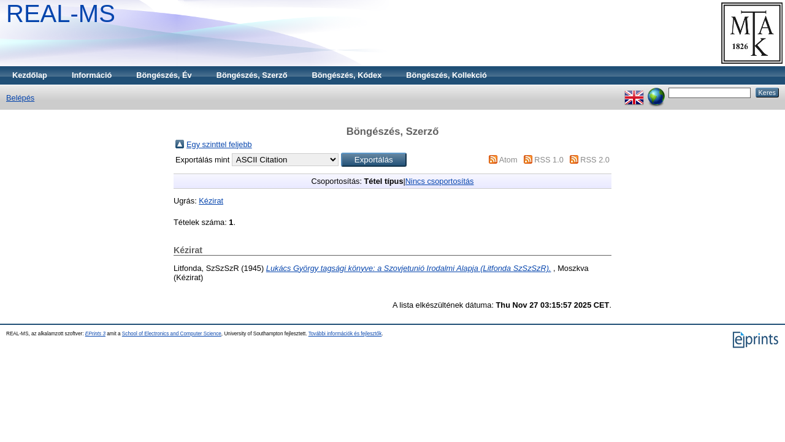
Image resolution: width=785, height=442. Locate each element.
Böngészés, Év (163, 75)
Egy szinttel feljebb (219, 144)
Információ (92, 75)
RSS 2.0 (595, 159)
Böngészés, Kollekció (446, 75)
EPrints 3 (95, 334)
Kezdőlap (29, 75)
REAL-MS (60, 13)
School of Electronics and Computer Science (171, 334)
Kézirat (211, 200)
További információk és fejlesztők (345, 334)
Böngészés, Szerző (252, 75)
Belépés (20, 97)
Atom (508, 159)
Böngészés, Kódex (347, 75)
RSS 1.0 (549, 159)
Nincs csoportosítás (439, 181)
